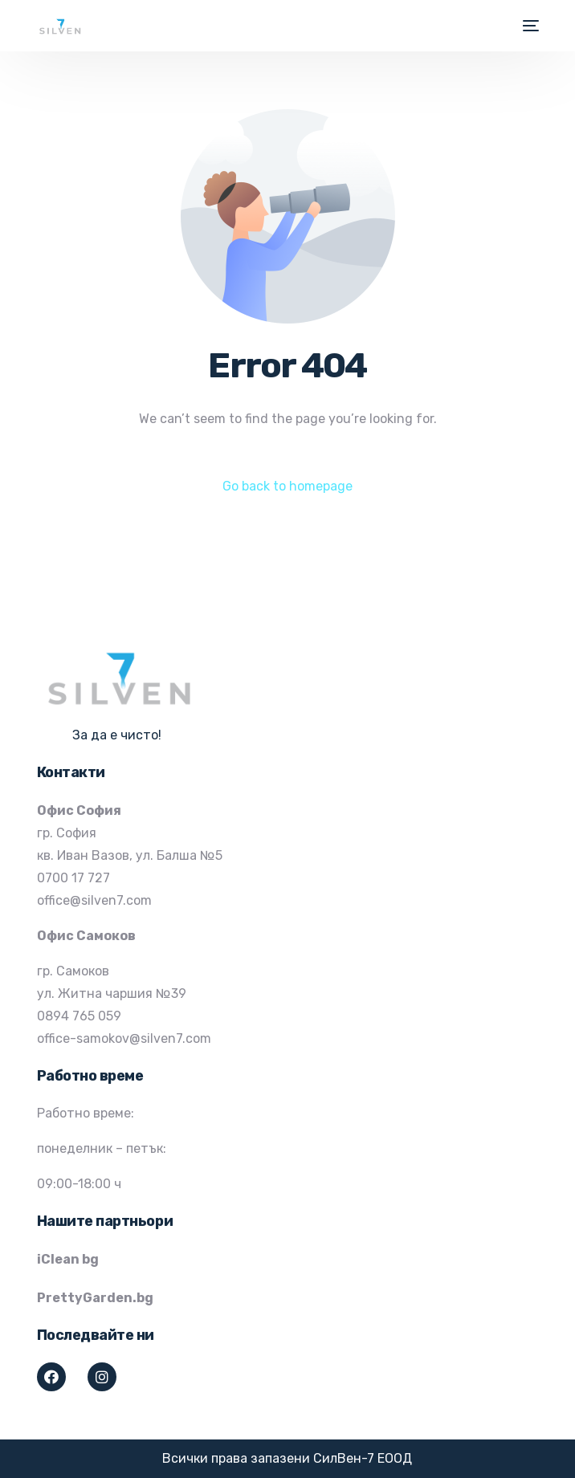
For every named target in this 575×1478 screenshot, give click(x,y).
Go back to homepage (287, 486)
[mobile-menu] (529, 25)
